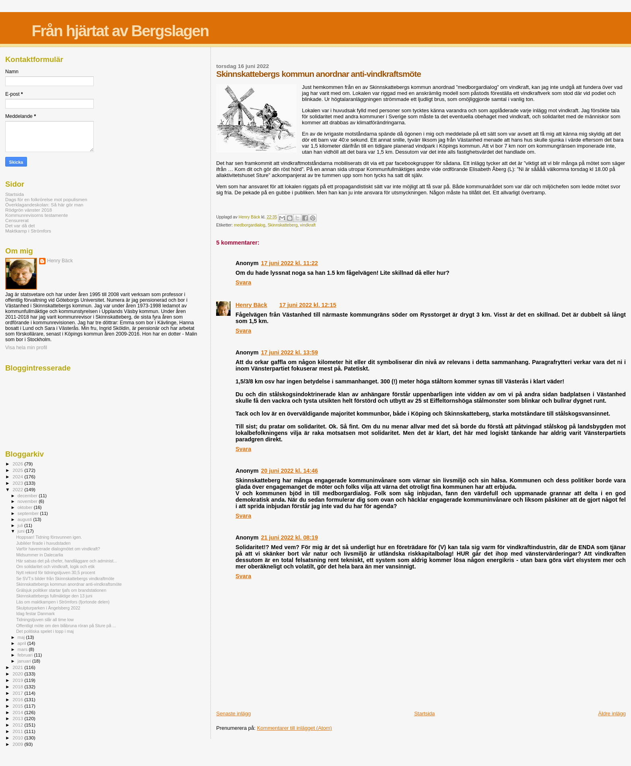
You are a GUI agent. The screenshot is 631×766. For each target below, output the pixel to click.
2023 (18, 483)
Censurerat (17, 220)
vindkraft (308, 225)
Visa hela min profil (26, 347)
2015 (18, 705)
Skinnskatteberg (283, 225)
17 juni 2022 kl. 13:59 (289, 352)
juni (22, 531)
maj (22, 637)
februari (26, 655)
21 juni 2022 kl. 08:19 (289, 537)
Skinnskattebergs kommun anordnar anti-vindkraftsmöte (69, 584)
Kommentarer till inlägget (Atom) (294, 728)
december (28, 495)
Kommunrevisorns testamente (36, 215)
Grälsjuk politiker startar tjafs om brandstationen (61, 590)
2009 (18, 744)
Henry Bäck (251, 305)
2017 (18, 693)
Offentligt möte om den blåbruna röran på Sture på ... (66, 625)
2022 (18, 489)
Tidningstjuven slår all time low (45, 619)
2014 (18, 712)
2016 (18, 699)
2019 (18, 680)
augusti (25, 519)
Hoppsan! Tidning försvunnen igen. (49, 537)
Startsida (424, 713)
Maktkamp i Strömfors (28, 230)
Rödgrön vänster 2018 (28, 209)
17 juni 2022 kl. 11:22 (289, 263)
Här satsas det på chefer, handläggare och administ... (66, 560)
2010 (18, 737)
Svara (243, 282)
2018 (18, 686)
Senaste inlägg (233, 713)
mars (23, 649)
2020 (18, 673)
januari (25, 661)
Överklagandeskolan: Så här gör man (44, 204)
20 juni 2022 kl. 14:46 (289, 470)
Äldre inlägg (612, 713)
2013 (18, 718)
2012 (18, 724)
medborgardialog (249, 225)
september (29, 513)
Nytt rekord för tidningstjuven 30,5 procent (55, 572)
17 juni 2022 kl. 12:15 (307, 305)
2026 (18, 463)
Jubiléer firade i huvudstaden (43, 543)
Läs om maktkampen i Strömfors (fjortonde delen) (62, 601)
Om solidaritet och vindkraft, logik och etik (55, 566)
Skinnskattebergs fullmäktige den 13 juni (54, 595)
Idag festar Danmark (35, 613)
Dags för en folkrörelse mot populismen (46, 199)
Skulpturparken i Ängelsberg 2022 (48, 607)
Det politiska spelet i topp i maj (45, 631)
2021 (18, 667)
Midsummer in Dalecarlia (39, 554)
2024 (18, 476)
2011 (18, 731)
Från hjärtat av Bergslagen (119, 30)
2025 (18, 470)
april (22, 643)
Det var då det (20, 225)
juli (21, 525)
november (28, 501)
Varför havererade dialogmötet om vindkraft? (58, 548)
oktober (26, 507)
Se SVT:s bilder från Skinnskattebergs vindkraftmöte (65, 578)
